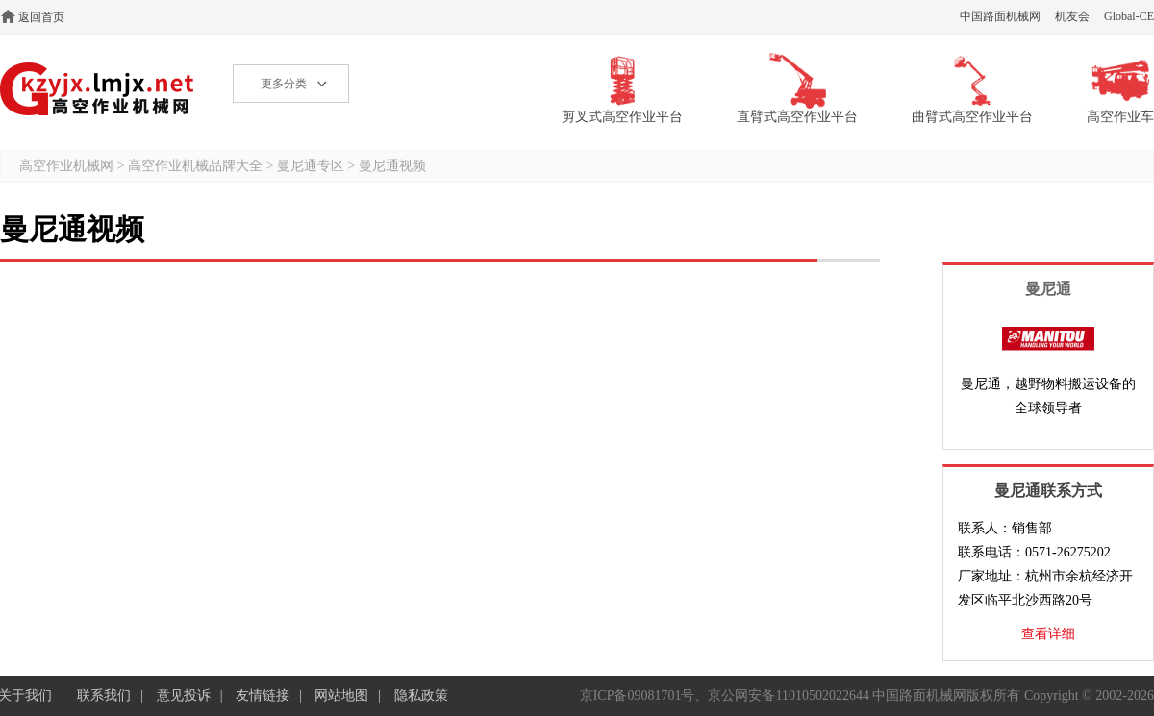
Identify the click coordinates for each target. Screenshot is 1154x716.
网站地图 (341, 695)
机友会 (1072, 16)
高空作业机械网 (97, 88)
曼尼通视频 (392, 166)
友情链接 (262, 695)
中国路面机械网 (1000, 16)
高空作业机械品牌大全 (195, 166)
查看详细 (1048, 634)
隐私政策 (421, 695)
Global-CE (1129, 16)
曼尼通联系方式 (1048, 490)
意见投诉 (184, 695)
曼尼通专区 (310, 166)
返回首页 (41, 17)
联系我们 (104, 695)
